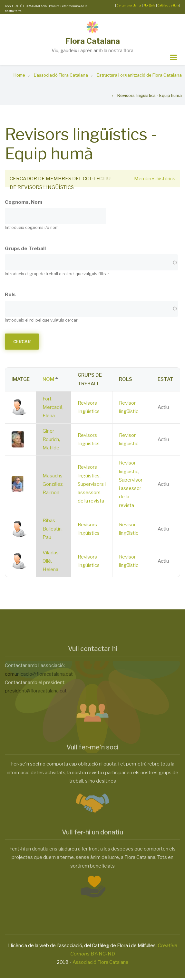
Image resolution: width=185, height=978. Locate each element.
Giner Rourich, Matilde (51, 439)
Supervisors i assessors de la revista (92, 492)
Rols (10, 294)
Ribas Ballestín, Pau (53, 529)
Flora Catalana (92, 41)
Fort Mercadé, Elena (53, 407)
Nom (51, 379)
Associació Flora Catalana (100, 962)
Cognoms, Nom (23, 202)
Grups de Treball (25, 248)
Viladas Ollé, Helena (51, 561)
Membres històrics (154, 179)
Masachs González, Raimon (53, 484)
